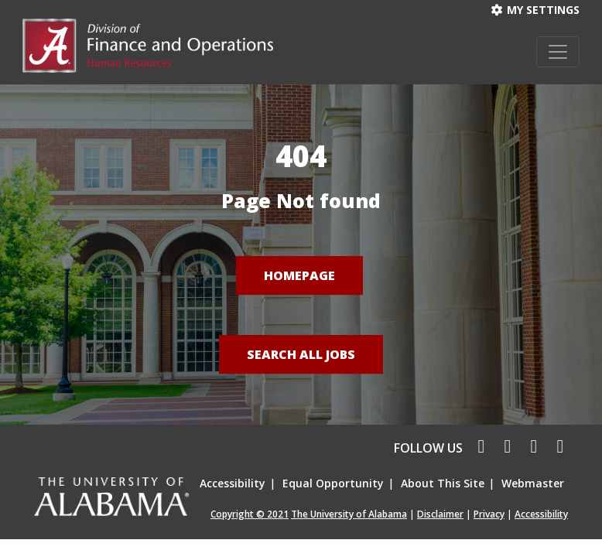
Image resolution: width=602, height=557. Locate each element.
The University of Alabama (349, 514)
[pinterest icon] (556, 447)
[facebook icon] (477, 447)
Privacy (489, 514)
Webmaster (532, 483)
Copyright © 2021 (249, 514)
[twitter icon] (505, 447)
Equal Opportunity (333, 483)
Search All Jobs (301, 354)
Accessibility (232, 483)
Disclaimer (440, 514)
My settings (535, 9)
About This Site (442, 483)
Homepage (299, 275)
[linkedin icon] (531, 447)
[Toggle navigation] (558, 51)
